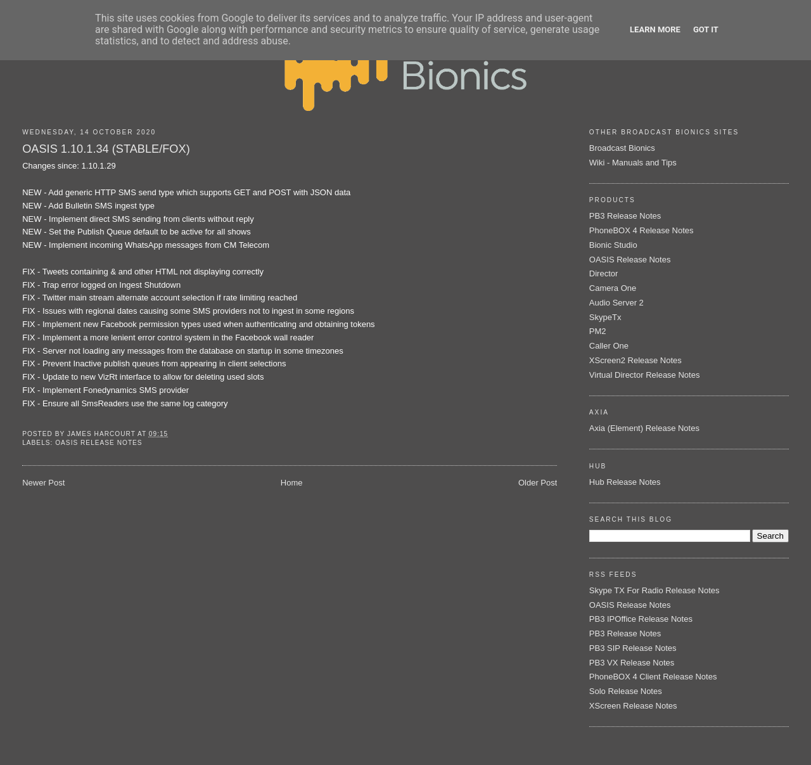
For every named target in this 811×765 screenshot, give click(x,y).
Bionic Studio (613, 245)
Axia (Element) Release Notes (644, 428)
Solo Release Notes (625, 691)
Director (603, 273)
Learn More (655, 29)
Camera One (612, 288)
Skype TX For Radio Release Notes (654, 590)
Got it (705, 29)
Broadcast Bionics (622, 148)
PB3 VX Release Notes (631, 662)
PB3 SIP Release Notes (633, 648)
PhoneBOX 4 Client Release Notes (653, 676)
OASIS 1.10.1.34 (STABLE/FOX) (106, 149)
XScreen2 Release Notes (635, 360)
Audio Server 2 (616, 302)
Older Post (537, 482)
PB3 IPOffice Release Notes (641, 619)
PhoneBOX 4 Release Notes (641, 230)
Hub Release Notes (625, 482)
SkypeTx (605, 317)
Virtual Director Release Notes (644, 375)
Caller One (609, 345)
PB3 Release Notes (625, 216)
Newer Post (43, 482)
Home (292, 482)
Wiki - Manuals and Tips (633, 162)
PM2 (597, 331)
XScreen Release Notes (633, 705)
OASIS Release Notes (98, 442)
